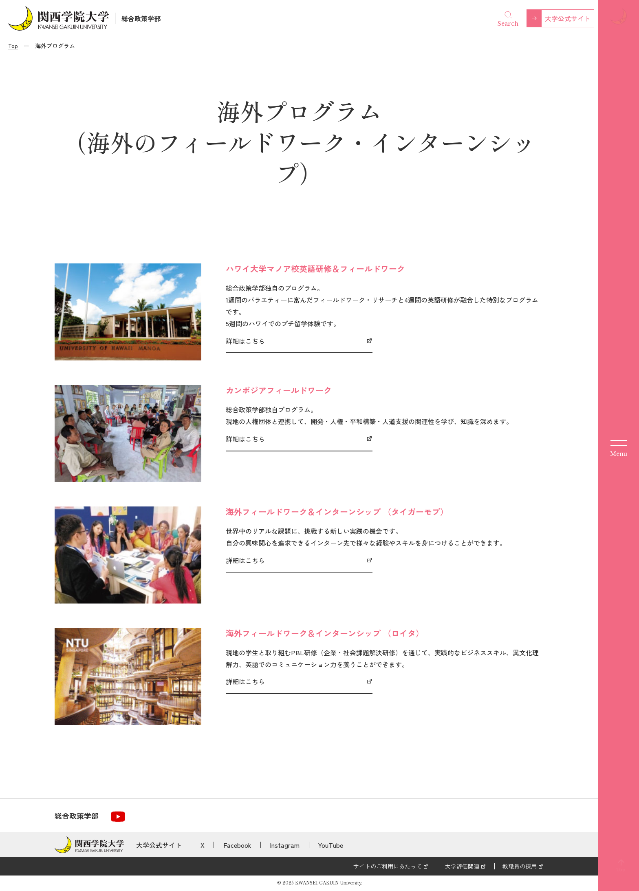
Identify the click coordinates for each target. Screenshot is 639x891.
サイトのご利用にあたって (387, 866)
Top (13, 46)
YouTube (330, 845)
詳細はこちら (245, 341)
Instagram (285, 845)
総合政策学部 (141, 18)
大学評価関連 (462, 866)
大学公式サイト (568, 18)
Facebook (237, 845)
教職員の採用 (519, 866)
